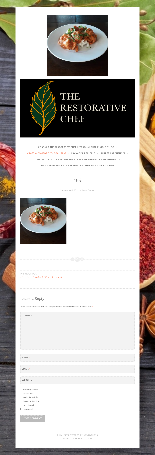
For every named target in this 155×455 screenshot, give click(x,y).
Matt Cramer (88, 190)
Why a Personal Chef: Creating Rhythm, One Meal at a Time (77, 165)
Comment (28, 315)
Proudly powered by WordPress (77, 435)
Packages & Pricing (83, 153)
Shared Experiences (113, 153)
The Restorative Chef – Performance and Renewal (85, 159)
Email (26, 369)
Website (27, 380)
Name (26, 357)
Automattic (88, 438)
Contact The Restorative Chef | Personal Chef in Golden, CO (76, 147)
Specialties (42, 159)
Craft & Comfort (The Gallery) (46, 153)
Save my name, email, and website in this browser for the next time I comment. (31, 399)
